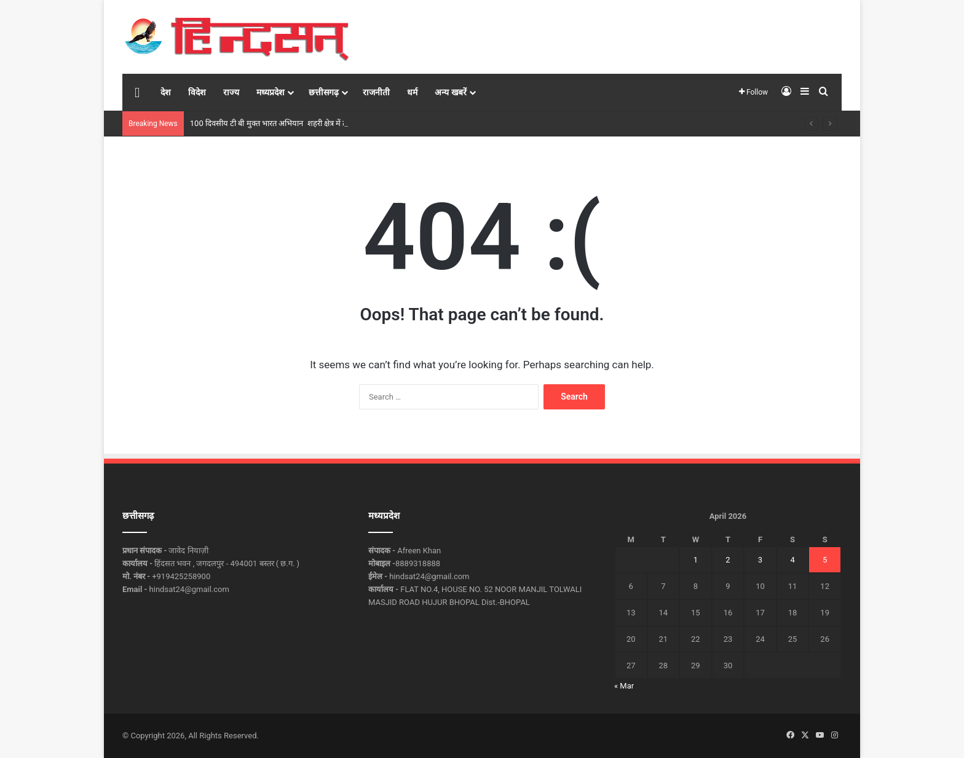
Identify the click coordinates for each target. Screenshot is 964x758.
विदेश (197, 92)
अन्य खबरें (450, 92)
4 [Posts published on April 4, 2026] (792, 559)
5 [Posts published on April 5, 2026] (825, 559)
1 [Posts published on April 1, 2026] (695, 559)
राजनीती (376, 92)
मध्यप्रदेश (270, 92)
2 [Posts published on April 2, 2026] (727, 559)
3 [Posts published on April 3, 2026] (760, 559)
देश (165, 92)
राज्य (231, 92)
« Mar (624, 685)
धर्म (412, 92)
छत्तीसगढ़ (324, 92)
